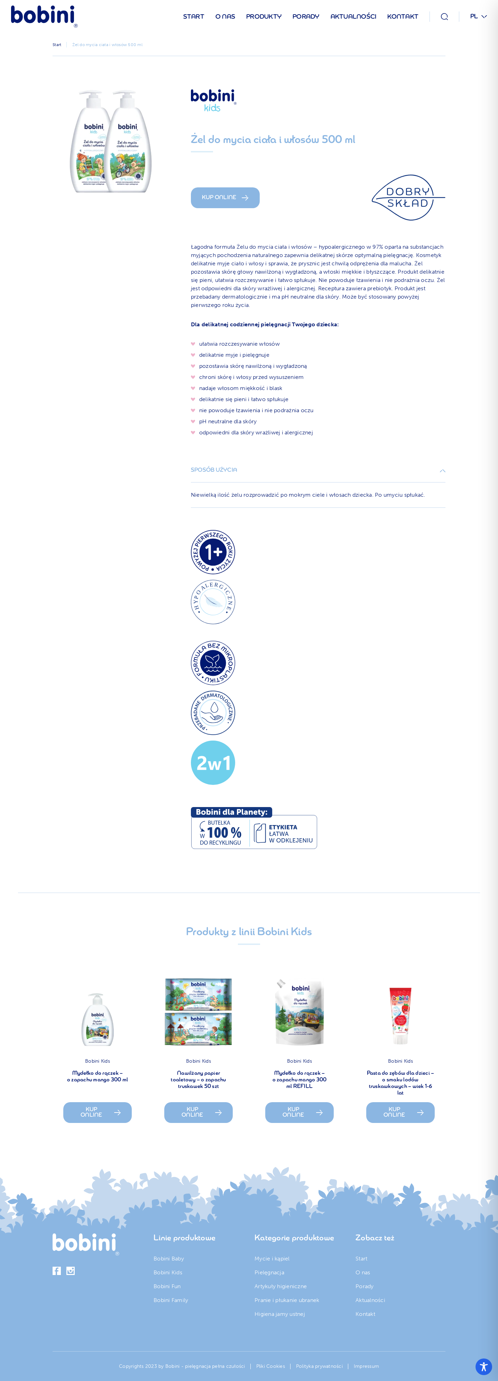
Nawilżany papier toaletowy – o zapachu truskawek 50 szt (198, 1080)
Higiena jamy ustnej (280, 1314)
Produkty (264, 17)
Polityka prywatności (319, 1366)
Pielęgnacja (269, 1272)
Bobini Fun (167, 1286)
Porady (306, 17)
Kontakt (402, 17)
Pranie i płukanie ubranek (287, 1300)
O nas (225, 17)
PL (474, 17)
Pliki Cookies (270, 1366)
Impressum (366, 1366)
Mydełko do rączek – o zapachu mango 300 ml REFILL (300, 1080)
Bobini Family (171, 1300)
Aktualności (354, 17)
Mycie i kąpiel (272, 1258)
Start (193, 17)
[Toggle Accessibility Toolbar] (484, 1367)
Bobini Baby (169, 1258)
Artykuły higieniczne (281, 1286)
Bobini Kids (97, 1061)
